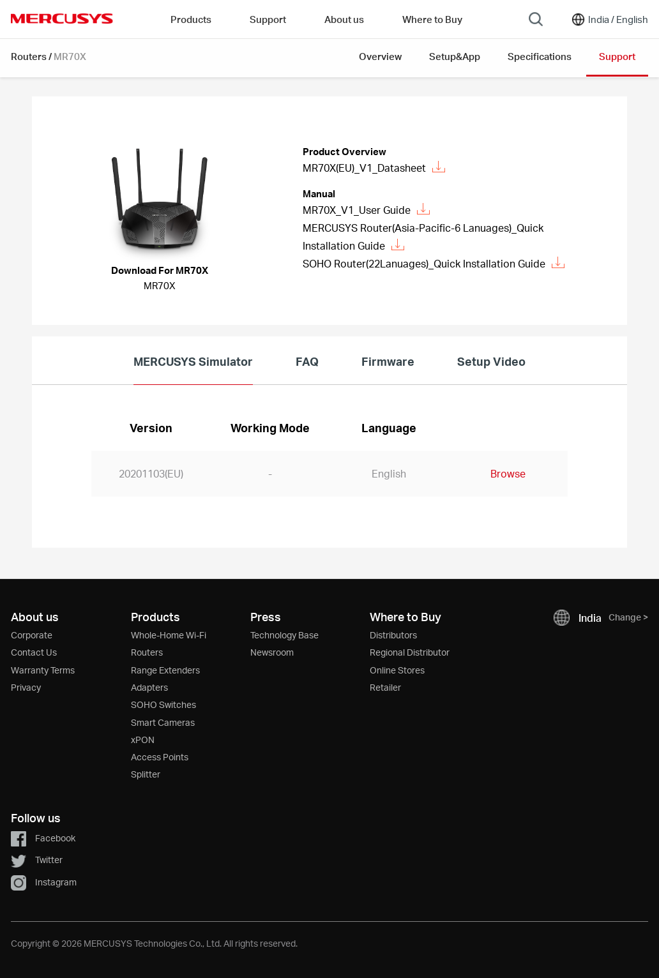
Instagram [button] (44, 881)
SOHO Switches (163, 704)
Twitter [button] (37, 859)
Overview (380, 56)
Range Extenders (165, 670)
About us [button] (344, 19)
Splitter (145, 774)
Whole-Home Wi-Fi (168, 634)
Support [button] (268, 19)
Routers (29, 56)
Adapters (149, 687)
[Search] (536, 19)
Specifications (540, 56)
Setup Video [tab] (491, 361)
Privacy (26, 687)
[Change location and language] (609, 19)
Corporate (31, 634)
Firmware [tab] (387, 361)
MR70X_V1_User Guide (366, 209)
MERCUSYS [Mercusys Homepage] (62, 18)
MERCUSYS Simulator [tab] (193, 361)
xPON (143, 739)
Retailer (385, 687)
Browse (508, 473)
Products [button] (190, 19)
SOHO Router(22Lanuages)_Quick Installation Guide (433, 263)
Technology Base (284, 634)
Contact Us (34, 652)
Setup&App (454, 56)
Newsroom (272, 652)
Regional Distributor (410, 652)
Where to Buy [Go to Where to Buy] (432, 19)
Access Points (159, 756)
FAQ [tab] (307, 361)
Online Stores (397, 670)
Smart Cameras (163, 722)
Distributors (393, 634)
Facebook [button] (43, 837)
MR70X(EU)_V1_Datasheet (374, 167)
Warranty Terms (43, 670)
